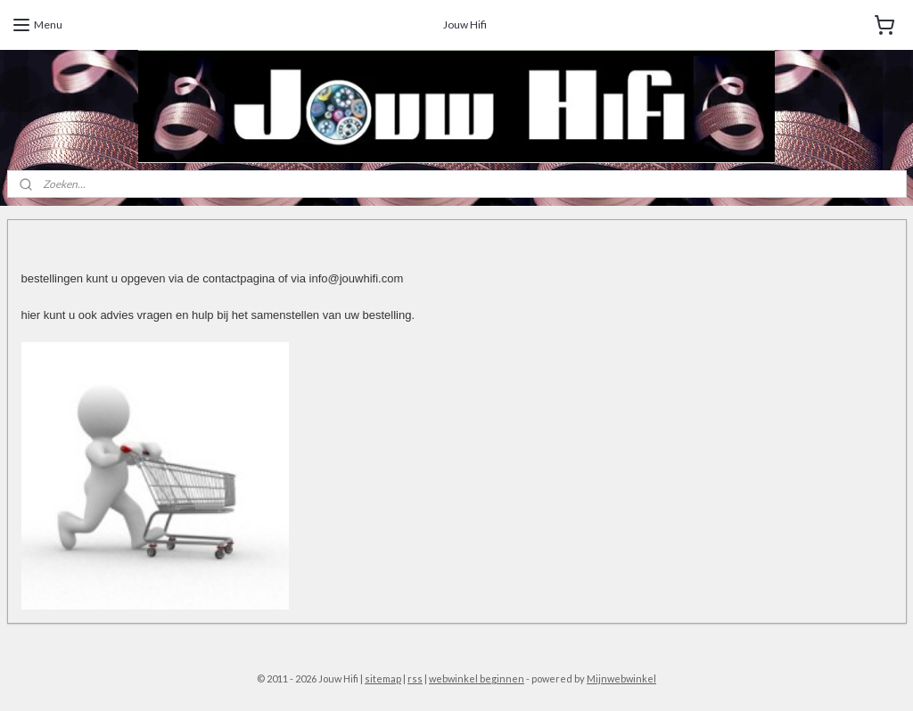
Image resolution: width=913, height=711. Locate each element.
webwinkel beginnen (476, 678)
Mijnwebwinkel (621, 678)
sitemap (383, 678)
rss (415, 678)
